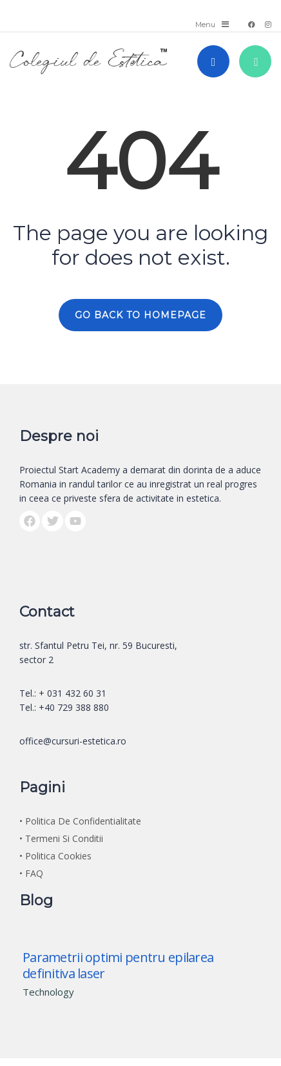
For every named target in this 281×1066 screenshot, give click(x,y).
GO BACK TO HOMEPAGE (140, 315)
